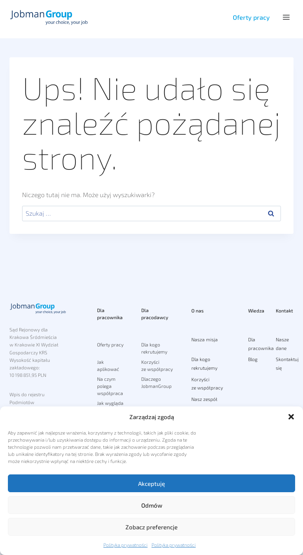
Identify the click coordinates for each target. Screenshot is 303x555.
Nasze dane (282, 344)
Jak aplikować (108, 365)
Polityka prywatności (125, 544)
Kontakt (284, 310)
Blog (253, 359)
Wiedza (256, 310)
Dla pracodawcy (154, 313)
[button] (291, 417)
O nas (197, 310)
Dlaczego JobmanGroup (156, 382)
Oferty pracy (251, 17)
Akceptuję (151, 483)
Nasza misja (204, 339)
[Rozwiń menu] (286, 17)
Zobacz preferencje (151, 527)
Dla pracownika (110, 313)
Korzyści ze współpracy (157, 365)
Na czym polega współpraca (110, 386)
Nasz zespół (204, 399)
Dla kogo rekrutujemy (154, 348)
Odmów (151, 505)
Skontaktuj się (285, 363)
